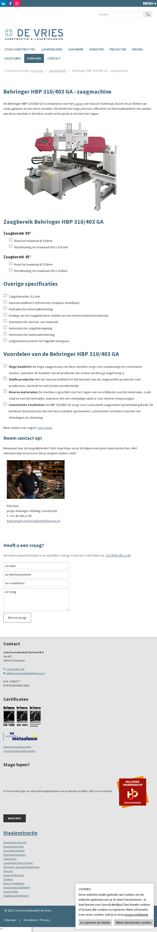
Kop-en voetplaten (13, 883)
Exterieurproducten (14, 854)
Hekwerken (10, 858)
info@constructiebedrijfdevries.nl (25, 673)
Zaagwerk (75, 49)
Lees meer (45, 428)
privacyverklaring (136, 914)
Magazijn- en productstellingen (21, 867)
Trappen (8, 879)
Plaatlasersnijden (13, 846)
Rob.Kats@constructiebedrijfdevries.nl (33, 521)
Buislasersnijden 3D (14, 842)
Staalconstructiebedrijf (16, 887)
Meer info (14, 818)
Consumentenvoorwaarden (19, 751)
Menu (148, 3)
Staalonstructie (20, 833)
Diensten (96, 49)
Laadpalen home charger (18, 863)
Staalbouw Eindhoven (16, 895)
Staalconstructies (20, 49)
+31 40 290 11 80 (15, 669)
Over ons (34, 58)
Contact (54, 58)
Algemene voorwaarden (17, 746)
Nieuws (137, 49)
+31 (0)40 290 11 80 (117, 555)
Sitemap (10, 920)
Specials (8, 871)
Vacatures (13, 58)
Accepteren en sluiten (95, 922)
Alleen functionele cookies (134, 922)
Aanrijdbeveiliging (13, 850)
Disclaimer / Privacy (37, 920)
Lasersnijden (51, 49)
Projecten (118, 49)
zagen (79, 104)
